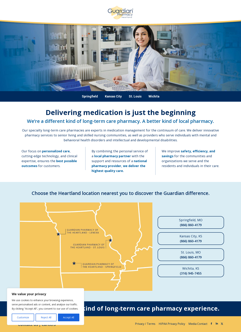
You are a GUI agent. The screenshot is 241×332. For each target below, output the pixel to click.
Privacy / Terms (145, 324)
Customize (23, 317)
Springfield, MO (191, 222)
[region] (45, 306)
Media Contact (197, 324)
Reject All (46, 317)
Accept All (68, 317)
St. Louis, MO (191, 255)
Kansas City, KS (191, 238)
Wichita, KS (191, 271)
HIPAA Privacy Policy (172, 324)
